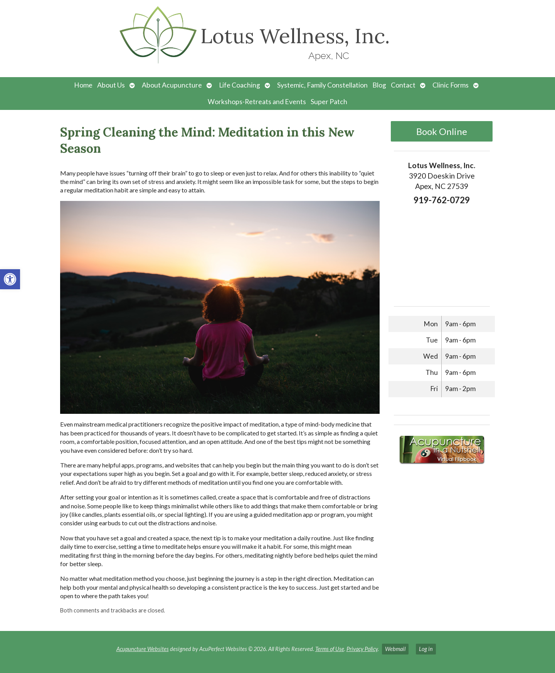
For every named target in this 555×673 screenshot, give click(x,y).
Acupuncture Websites (142, 649)
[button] (10, 279)
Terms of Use (329, 649)
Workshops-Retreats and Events (257, 102)
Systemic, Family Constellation (322, 85)
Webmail (395, 649)
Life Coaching (239, 85)
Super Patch (329, 102)
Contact (403, 85)
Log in (426, 649)
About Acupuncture (172, 85)
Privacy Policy (362, 649)
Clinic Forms (450, 85)
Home (83, 85)
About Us (111, 85)
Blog (379, 85)
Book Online (441, 131)
